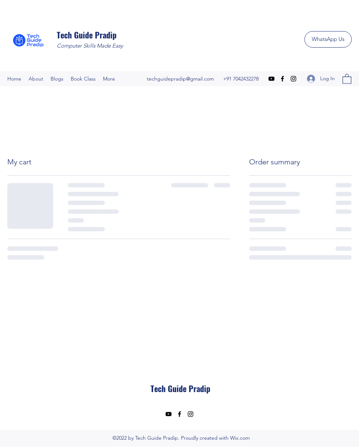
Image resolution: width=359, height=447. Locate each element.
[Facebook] (282, 78)
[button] (347, 78)
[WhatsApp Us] (328, 39)
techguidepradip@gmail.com (180, 78)
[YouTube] (271, 78)
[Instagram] (293, 78)
